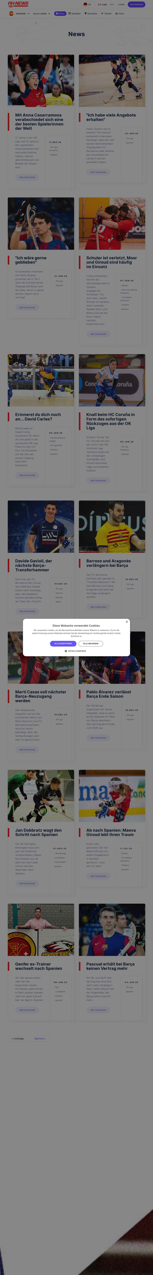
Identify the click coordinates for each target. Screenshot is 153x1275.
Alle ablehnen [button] (90, 643)
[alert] (76, 637)
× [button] (127, 622)
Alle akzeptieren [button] (63, 643)
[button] (76, 651)
